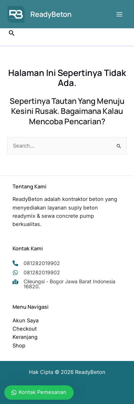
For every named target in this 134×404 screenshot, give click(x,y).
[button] (12, 33)
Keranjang (25, 337)
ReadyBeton (50, 14)
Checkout (25, 329)
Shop (19, 345)
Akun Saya (26, 320)
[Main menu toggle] (119, 14)
